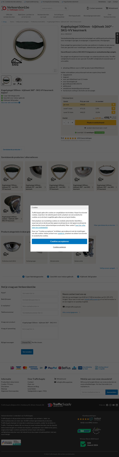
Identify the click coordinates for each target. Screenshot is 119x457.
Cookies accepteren (59, 241)
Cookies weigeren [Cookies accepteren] (59, 247)
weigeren (61, 233)
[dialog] (59, 228)
